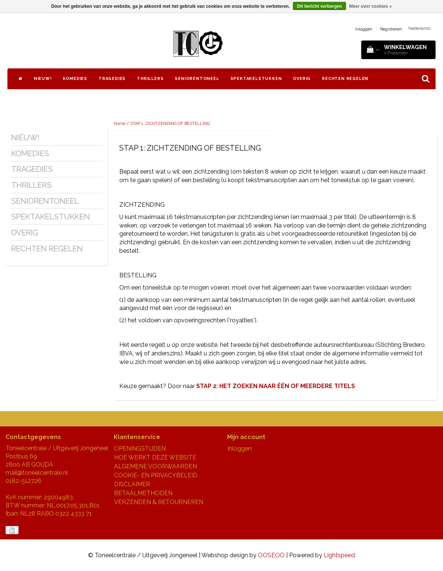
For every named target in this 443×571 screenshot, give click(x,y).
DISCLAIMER (132, 484)
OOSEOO (271, 555)
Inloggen (363, 29)
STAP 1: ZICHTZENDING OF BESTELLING (170, 123)
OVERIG (302, 78)
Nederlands (419, 28)
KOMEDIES (75, 78)
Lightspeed (339, 555)
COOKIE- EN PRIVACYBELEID (155, 475)
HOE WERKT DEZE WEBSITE (155, 457)
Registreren (391, 29)
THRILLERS (150, 78)
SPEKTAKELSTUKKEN (256, 78)
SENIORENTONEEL (197, 78)
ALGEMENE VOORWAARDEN (155, 466)
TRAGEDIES (112, 78)
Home (119, 123)
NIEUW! (43, 78)
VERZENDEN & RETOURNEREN (158, 502)
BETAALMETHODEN (143, 493)
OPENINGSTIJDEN (140, 448)
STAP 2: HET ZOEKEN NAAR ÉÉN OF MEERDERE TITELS (275, 386)
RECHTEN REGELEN (345, 78)
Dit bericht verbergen (319, 6)
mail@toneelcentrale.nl (37, 472)
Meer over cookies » (370, 6)
